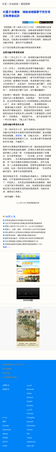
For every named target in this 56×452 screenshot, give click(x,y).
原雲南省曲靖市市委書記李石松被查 (19, 220)
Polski (5, 446)
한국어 (5, 442)
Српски (30, 430)
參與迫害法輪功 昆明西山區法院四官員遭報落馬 (24, 238)
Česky (29, 393)
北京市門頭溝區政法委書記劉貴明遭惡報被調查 (23, 223)
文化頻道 (13, 4)
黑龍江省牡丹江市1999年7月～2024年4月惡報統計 (24, 226)
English (30, 401)
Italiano (5, 434)
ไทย (28, 434)
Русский (30, 422)
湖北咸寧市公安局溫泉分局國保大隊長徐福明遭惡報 (25, 232)
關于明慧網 (7, 369)
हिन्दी (4, 422)
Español (30, 405)
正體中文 (6, 385)
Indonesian (7, 430)
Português (31, 417)
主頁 (4, 4)
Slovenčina (31, 426)
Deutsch (30, 397)
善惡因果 (25, 4)
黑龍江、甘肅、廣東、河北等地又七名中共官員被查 (25, 229)
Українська (31, 442)
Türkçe (29, 438)
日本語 (5, 438)
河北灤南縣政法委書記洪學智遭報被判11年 (21, 241)
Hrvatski (6, 426)
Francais (30, 413)
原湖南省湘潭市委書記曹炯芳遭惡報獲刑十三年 (23, 244)
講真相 (19, 135)
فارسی (29, 409)
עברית (5, 417)
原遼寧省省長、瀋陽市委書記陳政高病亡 (21, 235)
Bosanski (30, 389)
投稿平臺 (6, 373)
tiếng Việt (30, 446)
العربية (29, 385)
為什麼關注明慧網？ (10, 377)
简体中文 (6, 389)
